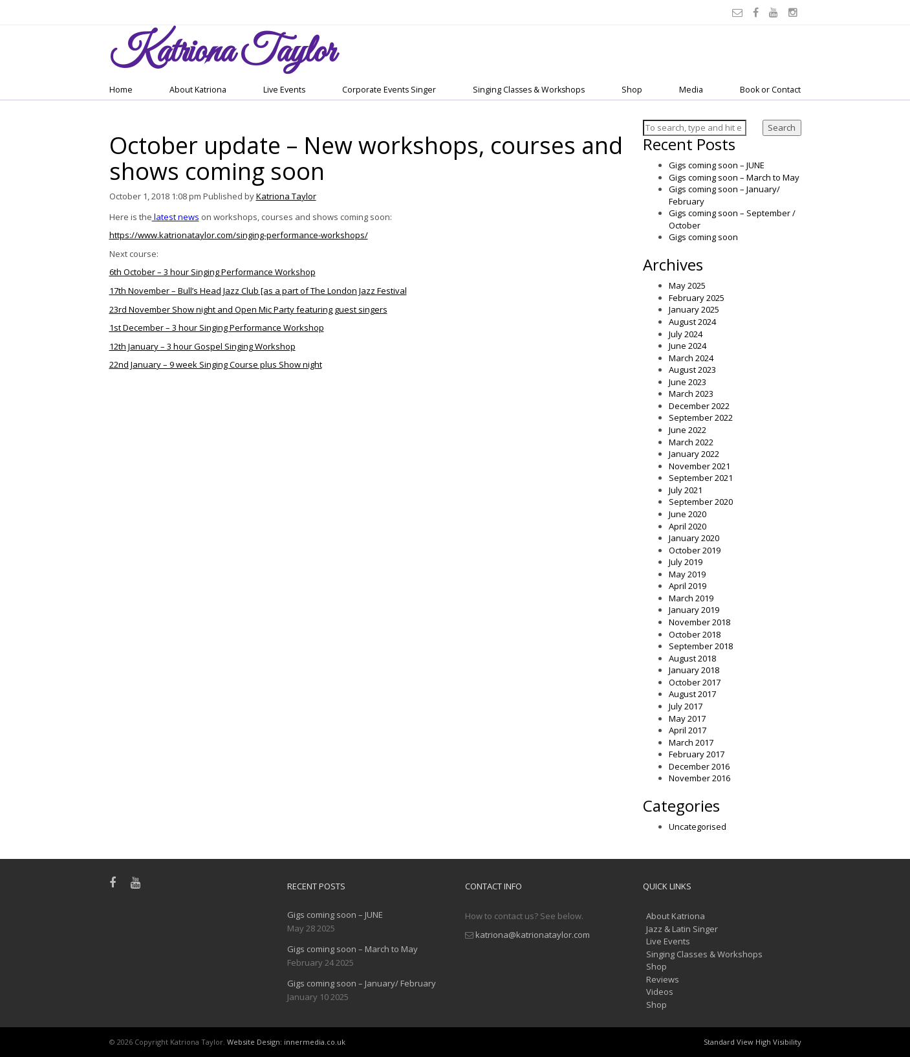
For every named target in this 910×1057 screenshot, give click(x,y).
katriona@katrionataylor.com (532, 934)
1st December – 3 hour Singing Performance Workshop (216, 327)
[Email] (739, 12)
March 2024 (691, 358)
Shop (632, 89)
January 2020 (694, 538)
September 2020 (701, 501)
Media (691, 89)
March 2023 (691, 393)
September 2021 (701, 478)
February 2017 (696, 754)
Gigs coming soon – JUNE (716, 165)
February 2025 (696, 298)
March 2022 (691, 442)
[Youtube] (775, 12)
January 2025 (694, 309)
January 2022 (694, 454)
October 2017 (694, 682)
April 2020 (687, 526)
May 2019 (687, 574)
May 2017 (687, 718)
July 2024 (685, 334)
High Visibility (778, 1042)
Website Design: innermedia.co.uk (286, 1042)
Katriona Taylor (286, 196)
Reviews (662, 979)
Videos (659, 991)
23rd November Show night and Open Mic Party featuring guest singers (248, 309)
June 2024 (687, 345)
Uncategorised (697, 826)
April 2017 (687, 730)
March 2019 (691, 598)
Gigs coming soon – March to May (734, 177)
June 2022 (687, 430)
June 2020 (687, 514)
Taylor (222, 52)
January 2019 (694, 610)
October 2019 (694, 550)
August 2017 (692, 694)
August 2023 (692, 369)
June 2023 (687, 382)
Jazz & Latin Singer (682, 929)
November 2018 (699, 622)
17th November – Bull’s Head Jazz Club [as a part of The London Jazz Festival (258, 290)
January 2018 (694, 670)
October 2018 (694, 634)
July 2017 (685, 706)
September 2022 (701, 417)
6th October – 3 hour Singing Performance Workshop (212, 272)
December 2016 (699, 766)
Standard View (728, 1042)
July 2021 (685, 490)
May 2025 (687, 285)
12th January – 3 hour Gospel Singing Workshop (202, 346)
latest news (175, 217)
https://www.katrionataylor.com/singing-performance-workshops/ (238, 235)
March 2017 (691, 742)
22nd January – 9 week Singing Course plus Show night (215, 364)
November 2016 (699, 778)
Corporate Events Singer (389, 89)
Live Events (284, 89)
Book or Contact (770, 89)
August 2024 (692, 322)
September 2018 (701, 646)
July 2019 (685, 562)
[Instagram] (794, 12)
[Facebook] (758, 12)
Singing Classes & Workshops (529, 89)
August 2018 (692, 658)
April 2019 (687, 586)
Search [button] (782, 127)
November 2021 (699, 466)
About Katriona (197, 89)
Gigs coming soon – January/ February (361, 983)
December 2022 (699, 406)
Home (121, 89)
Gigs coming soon (703, 237)
